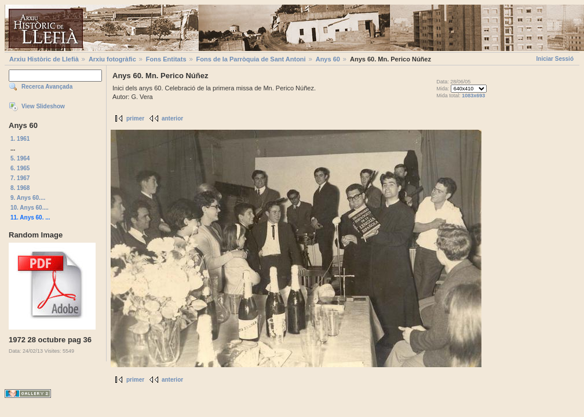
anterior (172, 118)
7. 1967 (20, 178)
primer (135, 118)
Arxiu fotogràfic (112, 59)
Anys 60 (328, 59)
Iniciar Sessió (555, 59)
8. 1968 (20, 188)
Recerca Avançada (46, 86)
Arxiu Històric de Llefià (44, 59)
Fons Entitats (166, 59)
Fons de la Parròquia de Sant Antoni (251, 59)
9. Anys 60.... (27, 198)
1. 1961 (20, 139)
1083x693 (473, 95)
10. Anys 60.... (29, 207)
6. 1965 (20, 168)
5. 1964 (20, 158)
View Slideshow (43, 106)
